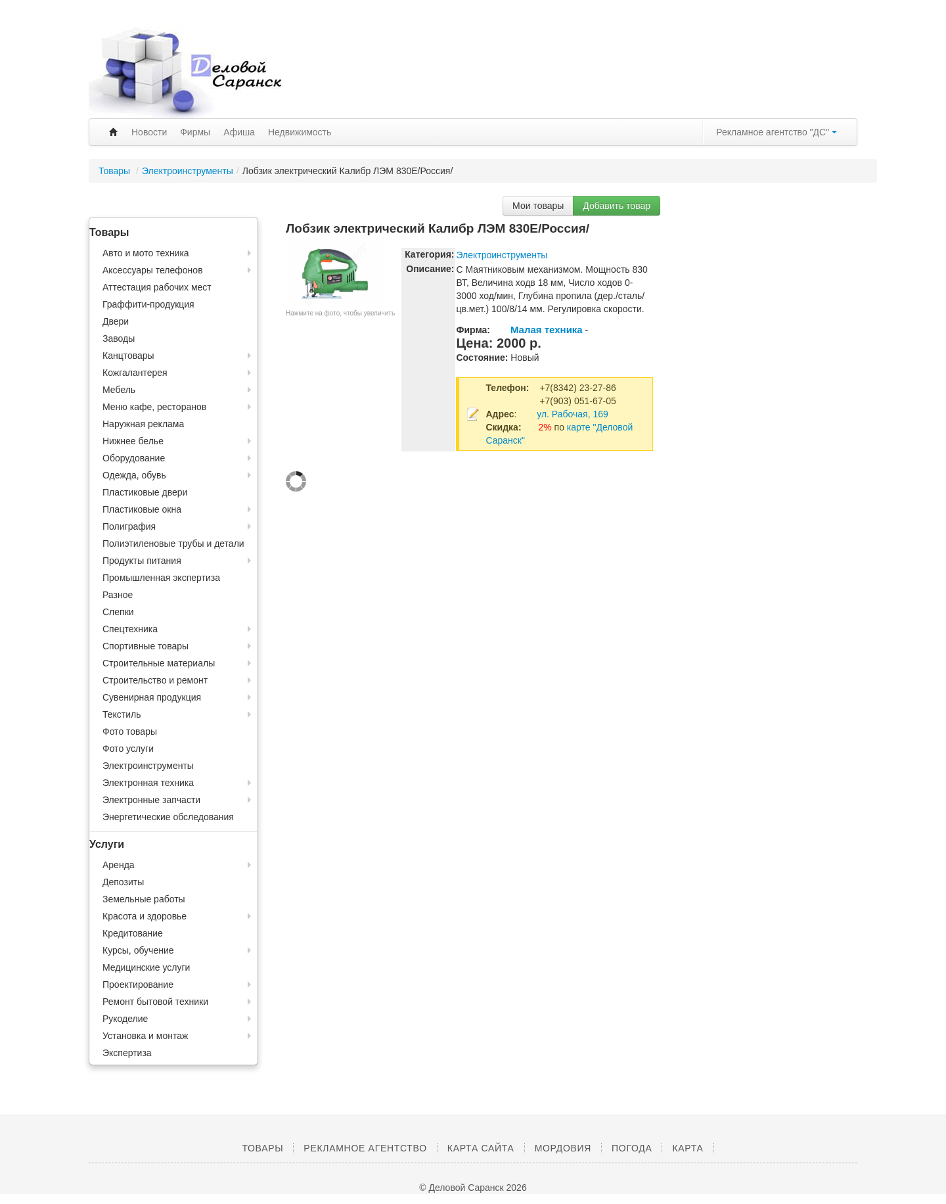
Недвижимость (299, 132)
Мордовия (563, 1148)
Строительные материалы (158, 663)
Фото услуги (128, 748)
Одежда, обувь (134, 475)
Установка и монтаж (145, 1035)
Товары (116, 171)
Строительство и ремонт (155, 680)
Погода (632, 1148)
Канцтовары (128, 355)
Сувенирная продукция (151, 697)
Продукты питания (141, 560)
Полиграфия (129, 526)
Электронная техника (148, 782)
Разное (117, 595)
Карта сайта (480, 1148)
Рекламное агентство (365, 1148)
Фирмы (195, 132)
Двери (115, 321)
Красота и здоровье (144, 916)
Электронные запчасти (151, 800)
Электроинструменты (187, 171)
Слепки (118, 612)
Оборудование (133, 458)
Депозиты (123, 882)
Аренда (118, 865)
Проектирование (137, 984)
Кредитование (132, 933)
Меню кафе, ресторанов (154, 407)
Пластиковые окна (141, 509)
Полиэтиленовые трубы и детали (173, 543)
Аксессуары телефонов (152, 270)
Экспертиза (127, 1053)
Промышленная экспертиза (161, 577)
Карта (687, 1148)
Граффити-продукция (148, 304)
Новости (149, 132)
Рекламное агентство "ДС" (776, 132)
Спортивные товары (145, 646)
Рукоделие (125, 1018)
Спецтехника (130, 629)
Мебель (118, 389)
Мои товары (538, 205)
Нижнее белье (133, 441)
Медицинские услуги (146, 967)
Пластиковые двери (144, 492)
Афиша (239, 132)
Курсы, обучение (138, 950)
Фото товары (129, 731)
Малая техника (546, 329)
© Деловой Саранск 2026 (472, 1187)
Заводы (118, 338)
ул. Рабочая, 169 (572, 414)
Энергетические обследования (168, 817)
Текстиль (121, 714)
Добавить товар (616, 205)
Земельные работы (143, 899)
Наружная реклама (143, 424)
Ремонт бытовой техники (155, 1001)
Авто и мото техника (145, 253)
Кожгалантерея (135, 372)
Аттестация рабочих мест (157, 287)
